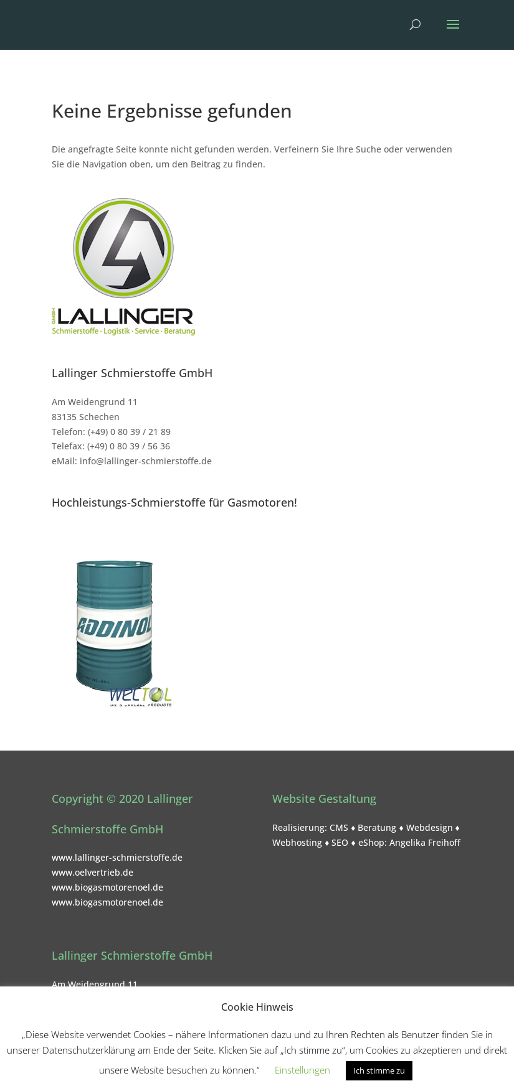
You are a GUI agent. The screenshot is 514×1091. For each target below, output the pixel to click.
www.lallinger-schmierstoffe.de (117, 857)
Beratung (377, 827)
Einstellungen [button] (302, 1070)
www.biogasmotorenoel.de (107, 887)
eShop (371, 842)
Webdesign (429, 827)
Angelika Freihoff (424, 842)
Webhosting (297, 842)
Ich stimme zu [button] (379, 1070)
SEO (339, 842)
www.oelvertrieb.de (92, 872)
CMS (339, 827)
